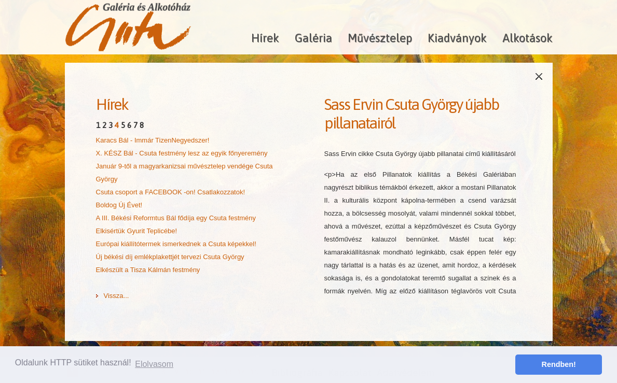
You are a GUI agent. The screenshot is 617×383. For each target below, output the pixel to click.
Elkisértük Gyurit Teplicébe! (136, 231)
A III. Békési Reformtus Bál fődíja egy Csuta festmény (176, 218)
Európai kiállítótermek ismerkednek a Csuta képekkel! (176, 244)
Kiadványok (457, 38)
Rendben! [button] (559, 364)
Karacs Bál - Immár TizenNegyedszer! (153, 140)
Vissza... (116, 296)
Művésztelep (380, 38)
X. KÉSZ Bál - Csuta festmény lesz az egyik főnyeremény (182, 153)
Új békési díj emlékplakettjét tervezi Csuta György (170, 257)
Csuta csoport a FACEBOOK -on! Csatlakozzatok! (170, 192)
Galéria (313, 38)
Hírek (265, 38)
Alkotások (527, 38)
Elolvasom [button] (154, 364)
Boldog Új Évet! (119, 205)
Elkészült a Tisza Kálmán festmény (148, 270)
